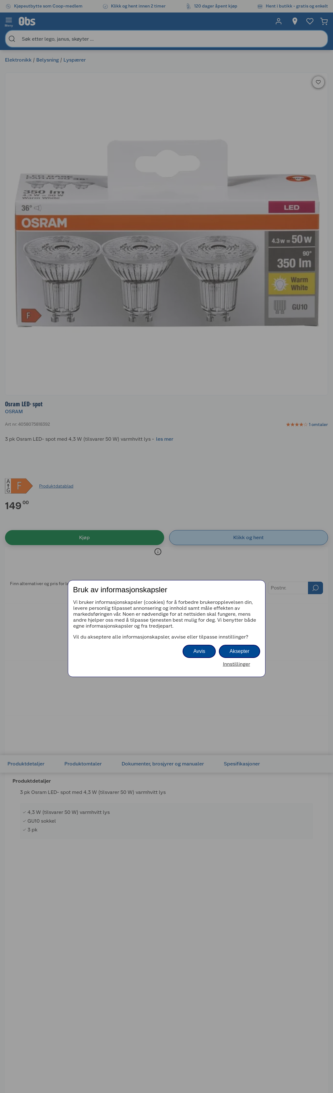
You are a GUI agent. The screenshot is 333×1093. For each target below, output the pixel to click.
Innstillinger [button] (236, 664)
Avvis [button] (199, 651)
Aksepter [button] (239, 651)
